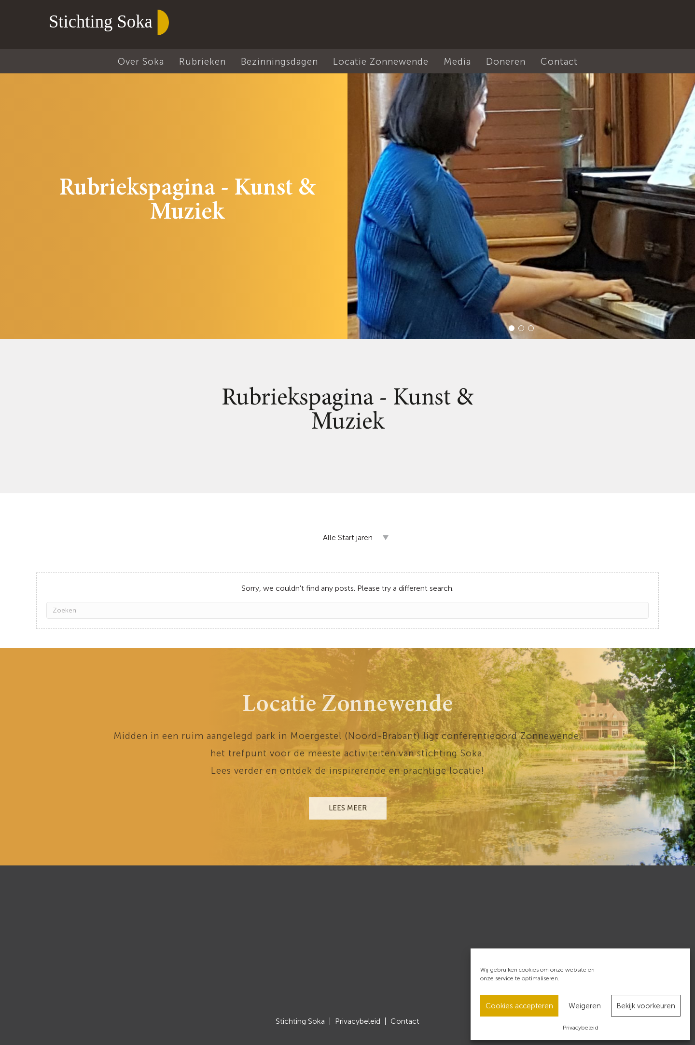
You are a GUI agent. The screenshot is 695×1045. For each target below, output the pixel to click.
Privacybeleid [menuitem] (357, 1021)
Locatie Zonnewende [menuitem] (381, 61)
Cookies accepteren (519, 1006)
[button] (511, 328)
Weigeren (585, 1006)
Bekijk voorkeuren (645, 1006)
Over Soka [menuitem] (141, 61)
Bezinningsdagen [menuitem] (279, 61)
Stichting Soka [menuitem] (300, 1021)
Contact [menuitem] (559, 61)
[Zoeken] (347, 610)
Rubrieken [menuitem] (202, 61)
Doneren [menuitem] (506, 61)
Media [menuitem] (457, 61)
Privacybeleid (580, 1027)
